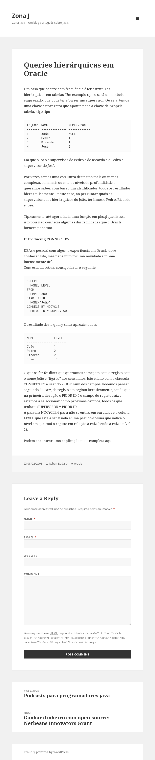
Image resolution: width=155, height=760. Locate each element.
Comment (32, 574)
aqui (108, 440)
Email (30, 537)
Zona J (21, 15)
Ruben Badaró (58, 463)
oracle (78, 463)
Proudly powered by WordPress (46, 752)
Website (31, 556)
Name (29, 519)
